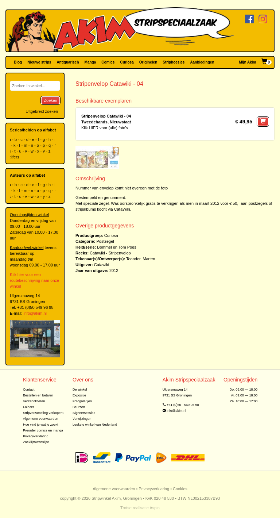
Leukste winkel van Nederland (95, 424)
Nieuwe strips (39, 62)
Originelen (148, 62)
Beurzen (79, 407)
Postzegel (105, 241)
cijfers (14, 157)
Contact (29, 389)
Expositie (79, 395)
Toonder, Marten (140, 259)
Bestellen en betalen (38, 395)
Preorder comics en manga (43, 430)
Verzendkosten (34, 401)
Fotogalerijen (82, 401)
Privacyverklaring (35, 436)
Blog (18, 62)
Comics (107, 62)
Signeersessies (84, 413)
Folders (28, 407)
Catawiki (101, 264)
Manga (90, 62)
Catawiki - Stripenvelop (110, 253)
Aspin (154, 508)
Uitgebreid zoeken (42, 111)
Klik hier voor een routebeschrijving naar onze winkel (34, 280)
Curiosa (126, 62)
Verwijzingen (82, 419)
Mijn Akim (247, 62)
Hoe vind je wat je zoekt (40, 424)
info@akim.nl (35, 313)
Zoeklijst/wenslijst (36, 442)
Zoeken (50, 100)
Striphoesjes (173, 62)
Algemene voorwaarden (40, 419)
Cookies (180, 489)
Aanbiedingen (202, 62)
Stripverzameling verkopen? (44, 413)
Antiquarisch (68, 62)
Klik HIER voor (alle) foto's (104, 128)
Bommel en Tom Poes (116, 247)
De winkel (80, 389)
